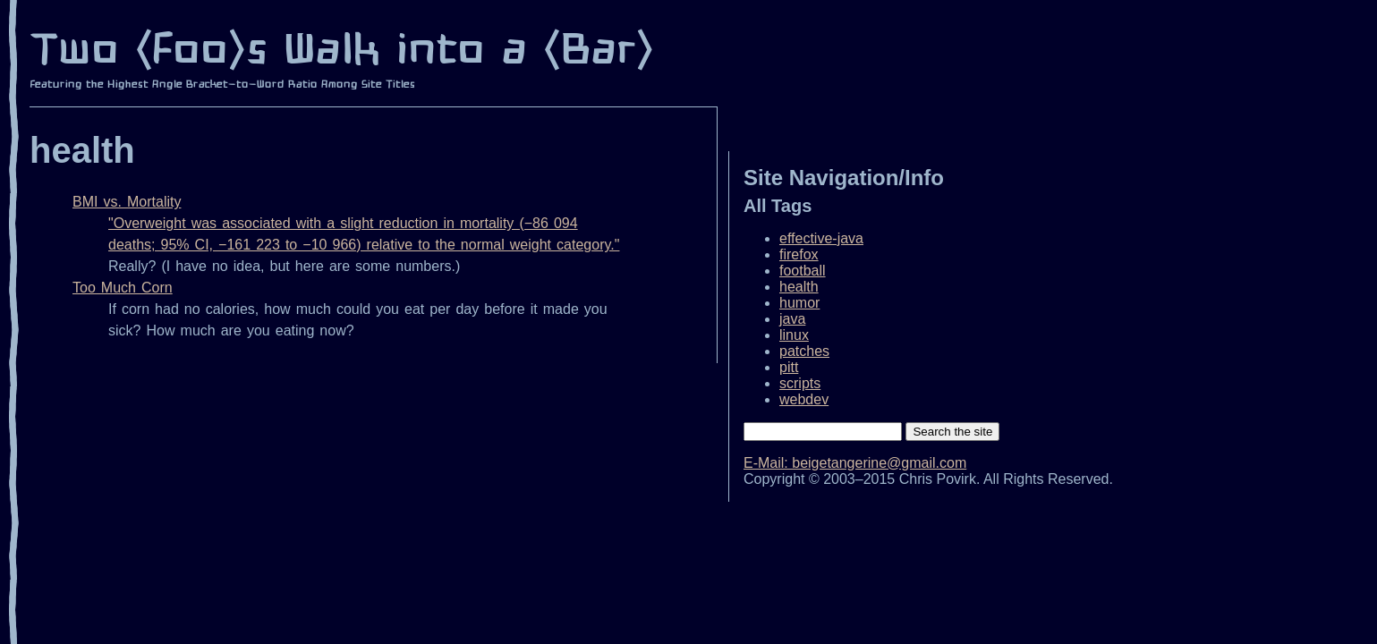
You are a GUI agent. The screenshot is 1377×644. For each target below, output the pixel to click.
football (802, 270)
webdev (804, 399)
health (799, 286)
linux (794, 335)
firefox (799, 254)
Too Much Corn (122, 287)
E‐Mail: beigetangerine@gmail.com (855, 462)
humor (799, 302)
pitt (788, 367)
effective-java (821, 238)
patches (804, 351)
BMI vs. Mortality (126, 201)
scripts (799, 383)
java (792, 318)
